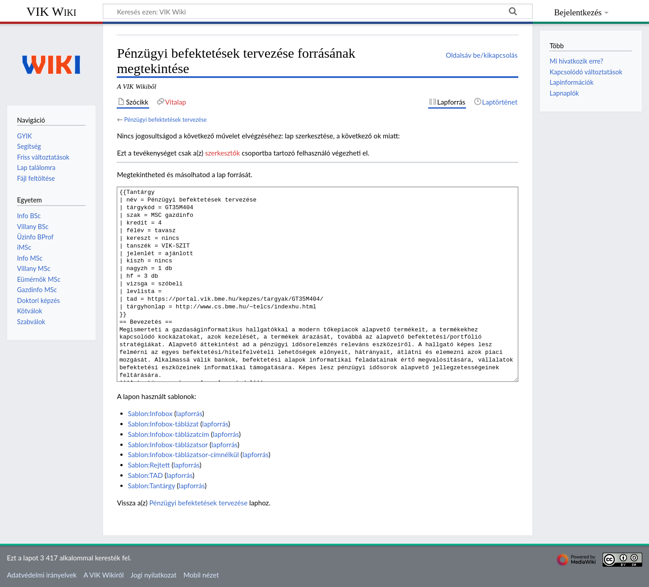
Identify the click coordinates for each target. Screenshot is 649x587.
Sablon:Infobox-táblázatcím (168, 434)
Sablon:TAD (145, 475)
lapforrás (189, 413)
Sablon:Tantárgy (151, 486)
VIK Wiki (52, 11)
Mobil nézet (201, 575)
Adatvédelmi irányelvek (42, 575)
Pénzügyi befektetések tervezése (165, 119)
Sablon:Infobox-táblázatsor (168, 444)
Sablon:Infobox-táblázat (163, 424)
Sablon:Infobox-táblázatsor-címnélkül (183, 454)
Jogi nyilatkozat (154, 575)
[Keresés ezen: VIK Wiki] (317, 11)
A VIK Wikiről (103, 575)
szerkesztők (222, 153)
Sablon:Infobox (150, 413)
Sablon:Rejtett (149, 465)
